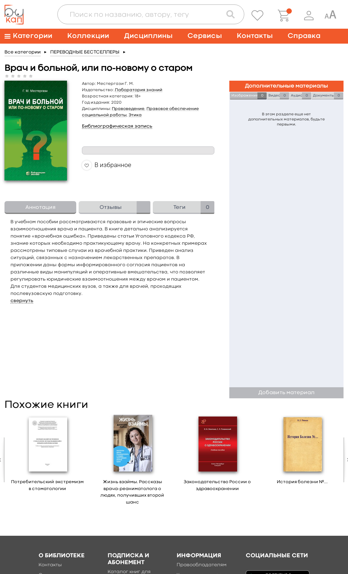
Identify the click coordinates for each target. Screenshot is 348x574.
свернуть (21, 301)
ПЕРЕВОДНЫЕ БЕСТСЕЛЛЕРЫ (85, 52)
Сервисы (204, 36)
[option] (47, 455)
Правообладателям (202, 565)
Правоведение (128, 109)
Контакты (255, 36)
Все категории (22, 52)
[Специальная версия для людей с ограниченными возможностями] (330, 15)
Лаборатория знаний (138, 90)
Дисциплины (148, 36)
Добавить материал (286, 393)
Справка (304, 36)
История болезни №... (302, 482)
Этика (135, 115)
